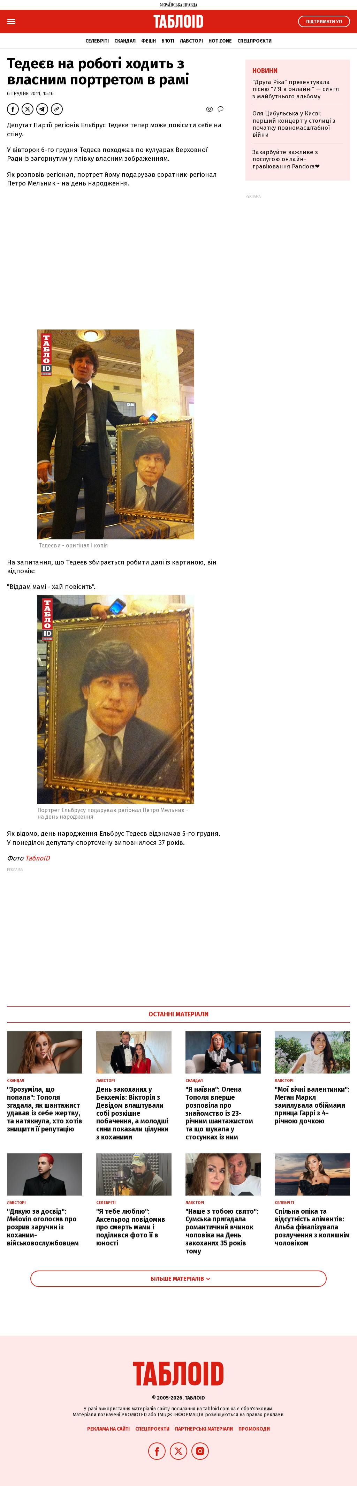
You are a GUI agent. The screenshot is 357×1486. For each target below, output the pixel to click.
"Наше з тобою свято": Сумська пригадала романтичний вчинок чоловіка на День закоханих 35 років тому (221, 1231)
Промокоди (254, 1429)
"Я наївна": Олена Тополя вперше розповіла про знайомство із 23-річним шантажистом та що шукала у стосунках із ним (219, 1113)
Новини (265, 71)
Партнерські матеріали (204, 1429)
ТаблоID (37, 858)
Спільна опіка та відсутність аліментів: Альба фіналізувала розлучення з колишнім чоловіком (312, 1227)
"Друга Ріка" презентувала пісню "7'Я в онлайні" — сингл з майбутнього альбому (295, 89)
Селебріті (97, 41)
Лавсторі (191, 41)
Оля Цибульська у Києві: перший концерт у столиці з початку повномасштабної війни (293, 124)
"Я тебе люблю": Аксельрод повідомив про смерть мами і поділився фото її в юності (130, 1227)
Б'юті (167, 41)
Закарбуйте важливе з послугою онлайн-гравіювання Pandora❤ (286, 159)
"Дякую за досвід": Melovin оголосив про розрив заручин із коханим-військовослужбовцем (43, 1227)
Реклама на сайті (108, 1429)
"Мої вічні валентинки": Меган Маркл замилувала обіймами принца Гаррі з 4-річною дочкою (312, 1105)
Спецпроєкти (254, 41)
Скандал (125, 41)
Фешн (148, 41)
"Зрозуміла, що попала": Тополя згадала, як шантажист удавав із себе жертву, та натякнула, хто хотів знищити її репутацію (44, 1109)
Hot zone (220, 41)
